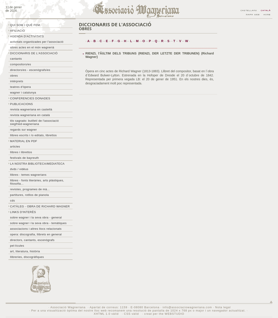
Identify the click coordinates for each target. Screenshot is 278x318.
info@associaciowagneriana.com (187, 307)
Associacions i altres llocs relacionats (35, 228)
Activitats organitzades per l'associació (36, 41)
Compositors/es (20, 64)
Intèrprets (16, 81)
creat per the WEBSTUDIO (164, 313)
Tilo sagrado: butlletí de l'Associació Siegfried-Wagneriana (34, 122)
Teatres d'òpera (20, 87)
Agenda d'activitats (27, 36)
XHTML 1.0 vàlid (107, 313)
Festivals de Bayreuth (24, 157)
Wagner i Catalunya (23, 92)
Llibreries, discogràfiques (27, 257)
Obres (14, 75)
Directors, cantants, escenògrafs (32, 240)
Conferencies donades (30, 98)
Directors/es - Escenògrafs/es (30, 70)
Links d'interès (23, 212)
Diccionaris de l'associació (34, 53)
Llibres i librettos (21, 152)
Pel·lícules (17, 245)
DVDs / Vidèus (19, 169)
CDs (12, 200)
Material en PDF (23, 141)
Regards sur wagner (23, 129)
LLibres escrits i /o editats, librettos (33, 135)
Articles (15, 146)
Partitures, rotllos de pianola (29, 195)
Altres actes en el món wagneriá (32, 47)
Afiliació (17, 30)
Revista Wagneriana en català (30, 115)
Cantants (16, 58)
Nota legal (223, 307)
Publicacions (21, 104)
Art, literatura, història (25, 251)
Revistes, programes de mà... (30, 189)
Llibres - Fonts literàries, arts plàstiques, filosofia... (37, 182)
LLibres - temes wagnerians (28, 174)
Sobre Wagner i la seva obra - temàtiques (38, 223)
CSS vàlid (132, 313)
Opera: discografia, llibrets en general (36, 234)
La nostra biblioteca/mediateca (37, 163)
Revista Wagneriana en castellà (31, 109)
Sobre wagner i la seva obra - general (36, 217)
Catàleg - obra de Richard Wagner (40, 206)
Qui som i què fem (25, 25)
